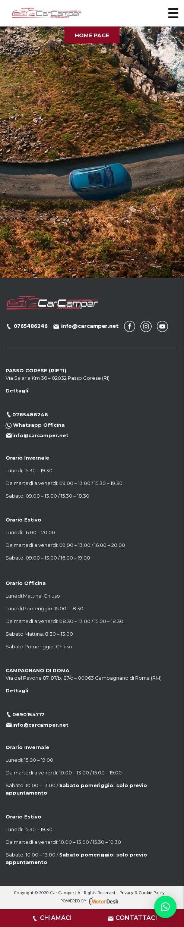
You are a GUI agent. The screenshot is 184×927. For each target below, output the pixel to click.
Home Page (92, 35)
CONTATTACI (136, 917)
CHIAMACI (56, 917)
